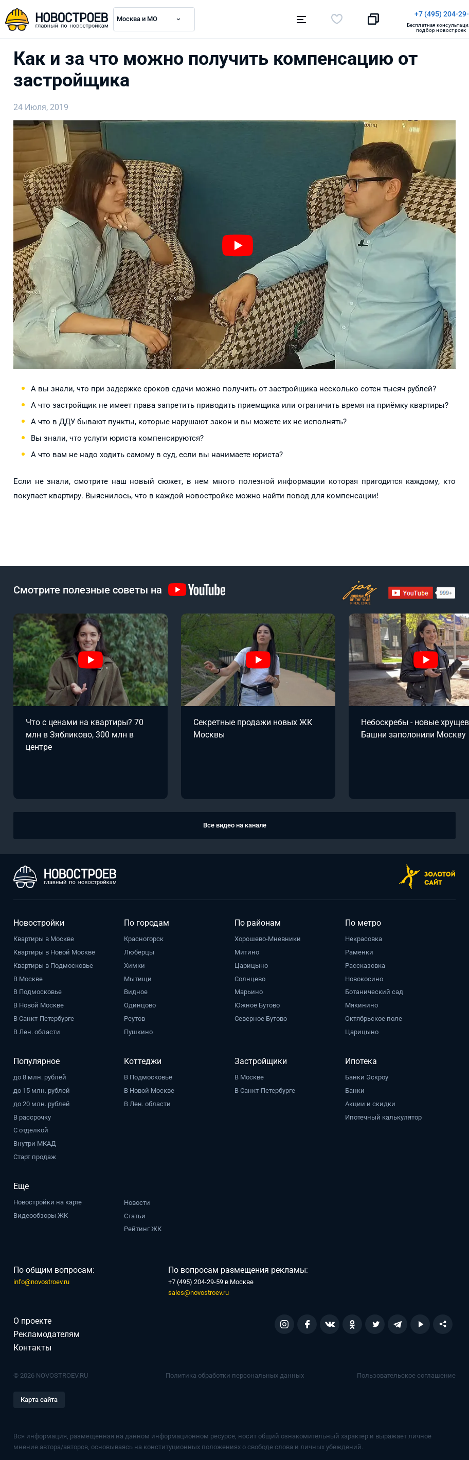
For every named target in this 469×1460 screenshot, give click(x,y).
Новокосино (364, 976)
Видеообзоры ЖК (40, 1212)
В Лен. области (36, 1029)
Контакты (32, 1344)
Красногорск (144, 936)
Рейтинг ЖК (142, 1226)
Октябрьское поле (373, 1015)
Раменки (359, 949)
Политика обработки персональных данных (235, 1372)
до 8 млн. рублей (39, 1074)
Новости (137, 1199)
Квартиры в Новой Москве (54, 949)
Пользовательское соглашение (406, 1372)
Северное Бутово (260, 1015)
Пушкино (138, 1029)
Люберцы (139, 949)
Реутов (134, 1015)
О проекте (32, 1318)
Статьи (135, 1213)
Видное (136, 989)
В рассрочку (32, 1114)
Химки (134, 962)
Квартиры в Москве (43, 936)
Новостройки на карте (47, 1199)
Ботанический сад (374, 989)
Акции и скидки (370, 1101)
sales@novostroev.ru (198, 1289)
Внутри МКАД (34, 1140)
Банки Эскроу (366, 1074)
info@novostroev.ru (41, 1279)
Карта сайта (39, 1396)
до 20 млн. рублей (41, 1101)
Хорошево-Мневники (267, 936)
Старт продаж (34, 1154)
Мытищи (138, 976)
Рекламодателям (46, 1331)
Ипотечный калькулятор (383, 1114)
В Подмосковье (37, 989)
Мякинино (361, 1002)
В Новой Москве (38, 1002)
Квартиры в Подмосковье (53, 962)
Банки (355, 1087)
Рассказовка (365, 962)
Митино (246, 949)
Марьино (248, 989)
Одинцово (140, 1002)
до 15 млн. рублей (41, 1087)
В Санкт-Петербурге (43, 1015)
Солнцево (249, 976)
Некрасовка (363, 936)
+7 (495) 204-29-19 (281, 14)
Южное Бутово (257, 1002)
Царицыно (251, 962)
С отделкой (30, 1127)
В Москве (28, 976)
